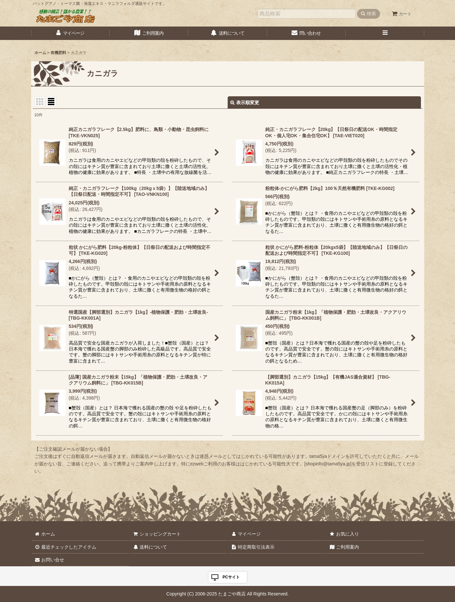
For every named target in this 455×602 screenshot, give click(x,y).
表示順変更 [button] (244, 102)
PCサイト (231, 577)
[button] (385, 33)
